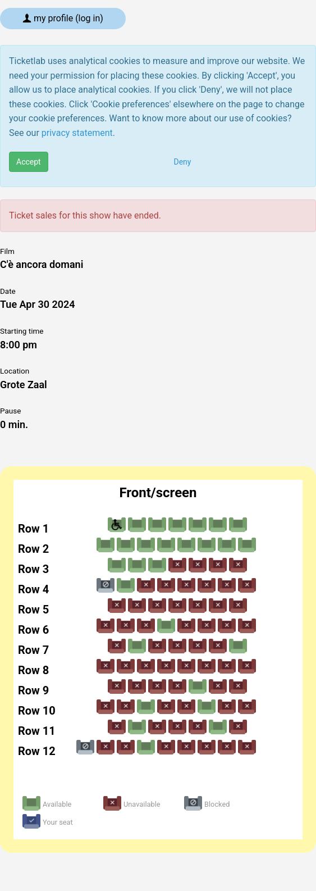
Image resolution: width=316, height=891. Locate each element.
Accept (28, 161)
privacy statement (77, 133)
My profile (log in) (62, 18)
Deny (182, 161)
